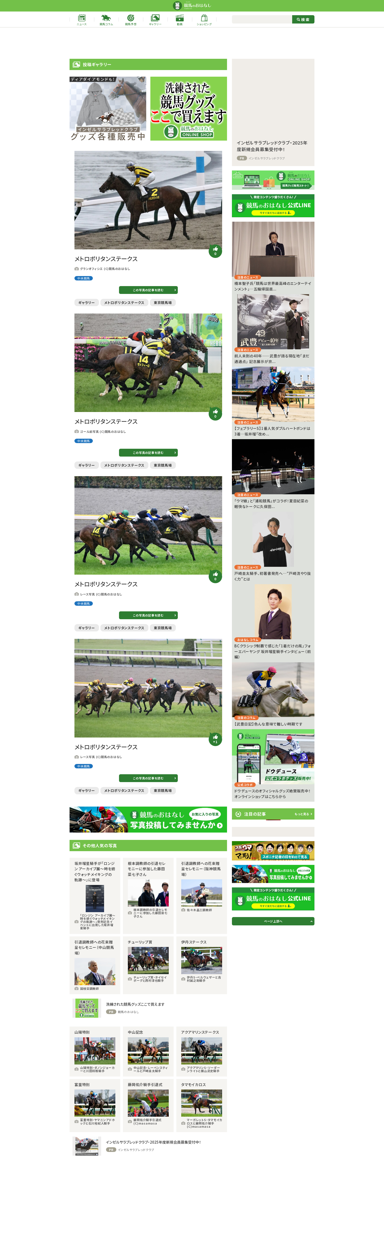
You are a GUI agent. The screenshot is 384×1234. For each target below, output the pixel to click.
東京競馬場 (163, 302)
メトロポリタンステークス (124, 302)
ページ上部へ (273, 921)
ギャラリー (86, 302)
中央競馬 (83, 278)
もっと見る (302, 814)
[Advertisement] (192, 43)
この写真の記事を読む (148, 290)
